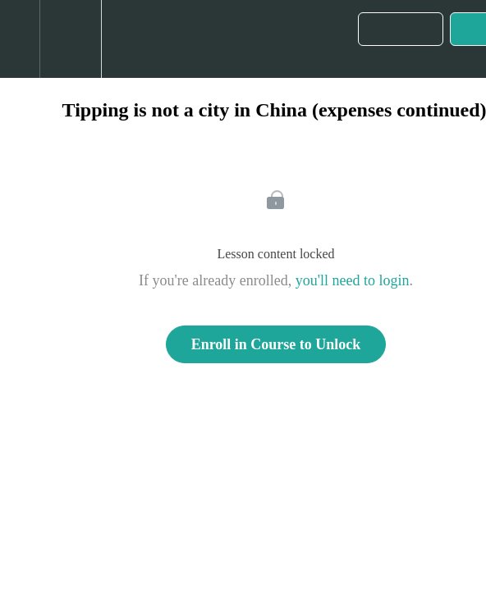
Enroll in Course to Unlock (276, 344)
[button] (19, 39)
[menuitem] (70, 39)
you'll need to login (353, 280)
